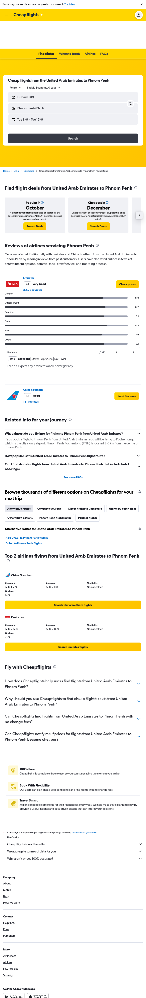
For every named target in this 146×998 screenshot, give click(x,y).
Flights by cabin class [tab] (122, 481)
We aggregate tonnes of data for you (75, 823)
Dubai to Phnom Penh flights (24, 515)
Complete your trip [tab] (49, 481)
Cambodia (29, 143)
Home (6, 143)
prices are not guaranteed (84, 804)
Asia (16, 143)
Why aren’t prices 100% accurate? (75, 830)
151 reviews (31, 374)
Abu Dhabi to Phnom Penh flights (27, 510)
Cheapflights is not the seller (75, 816)
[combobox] (16, 60)
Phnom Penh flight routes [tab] (55, 490)
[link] (34, 199)
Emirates (28, 250)
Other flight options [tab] (20, 490)
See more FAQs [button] (73, 449)
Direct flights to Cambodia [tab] (85, 481)
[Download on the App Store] (38, 969)
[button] (141, 4)
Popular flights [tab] (87, 490)
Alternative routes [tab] (19, 481)
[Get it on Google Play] (14, 969)
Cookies (69, 4)
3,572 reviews (32, 262)
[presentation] (136, 160)
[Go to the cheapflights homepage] (28, 15)
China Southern (33, 362)
